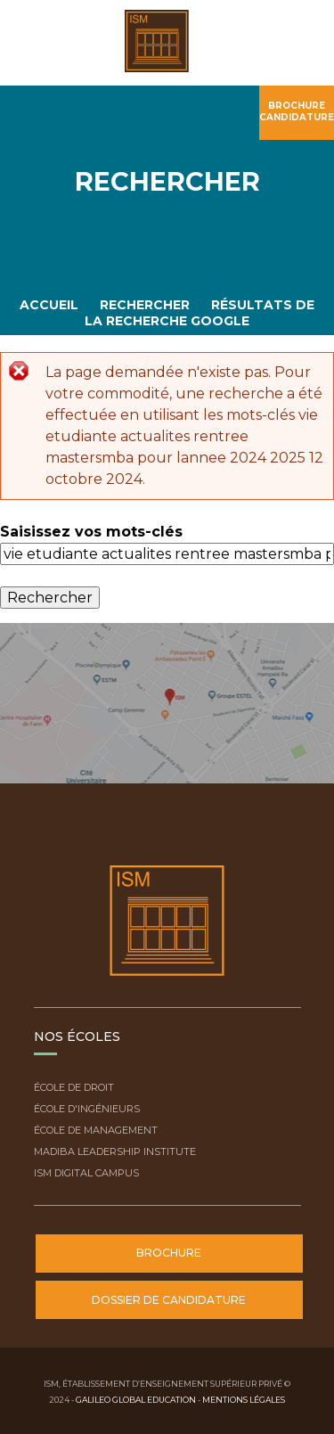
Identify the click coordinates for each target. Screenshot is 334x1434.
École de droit (74, 1087)
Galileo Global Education (136, 1400)
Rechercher (145, 305)
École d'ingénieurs (87, 1108)
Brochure (168, 1252)
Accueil (49, 305)
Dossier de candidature (169, 1300)
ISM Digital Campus (86, 1173)
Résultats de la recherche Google (199, 312)
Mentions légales (243, 1400)
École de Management (96, 1130)
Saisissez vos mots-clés (91, 531)
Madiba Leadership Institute (115, 1151)
